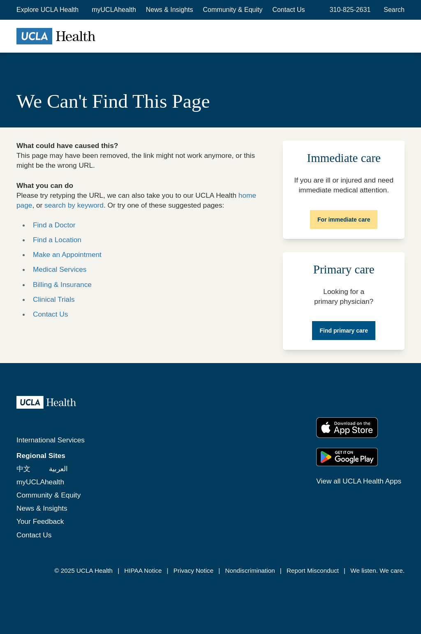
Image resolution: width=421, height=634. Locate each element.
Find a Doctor (54, 225)
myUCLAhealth (114, 9)
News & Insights (169, 9)
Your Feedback (40, 521)
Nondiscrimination (250, 570)
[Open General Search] (392, 10)
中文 (23, 469)
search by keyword (74, 205)
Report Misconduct (313, 570)
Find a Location (57, 240)
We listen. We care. (377, 570)
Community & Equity (233, 9)
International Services (50, 440)
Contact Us (288, 9)
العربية (58, 469)
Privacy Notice (193, 570)
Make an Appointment (67, 254)
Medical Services (59, 269)
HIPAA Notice (143, 570)
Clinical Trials (54, 299)
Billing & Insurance (62, 284)
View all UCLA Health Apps (358, 481)
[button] (48, 10)
